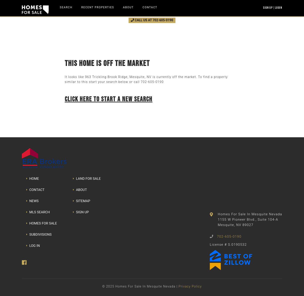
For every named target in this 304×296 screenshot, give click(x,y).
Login (278, 7)
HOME (32, 179)
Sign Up (268, 7)
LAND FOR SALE (87, 179)
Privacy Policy (190, 286)
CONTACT (35, 190)
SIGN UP (81, 212)
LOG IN (33, 246)
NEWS (32, 201)
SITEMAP (81, 201)
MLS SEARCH (38, 212)
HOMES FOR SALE (41, 223)
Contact (150, 7)
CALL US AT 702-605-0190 (152, 20)
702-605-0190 (152, 82)
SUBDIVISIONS (39, 235)
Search (66, 7)
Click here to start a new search (108, 99)
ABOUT (80, 190)
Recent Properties (97, 7)
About (128, 7)
